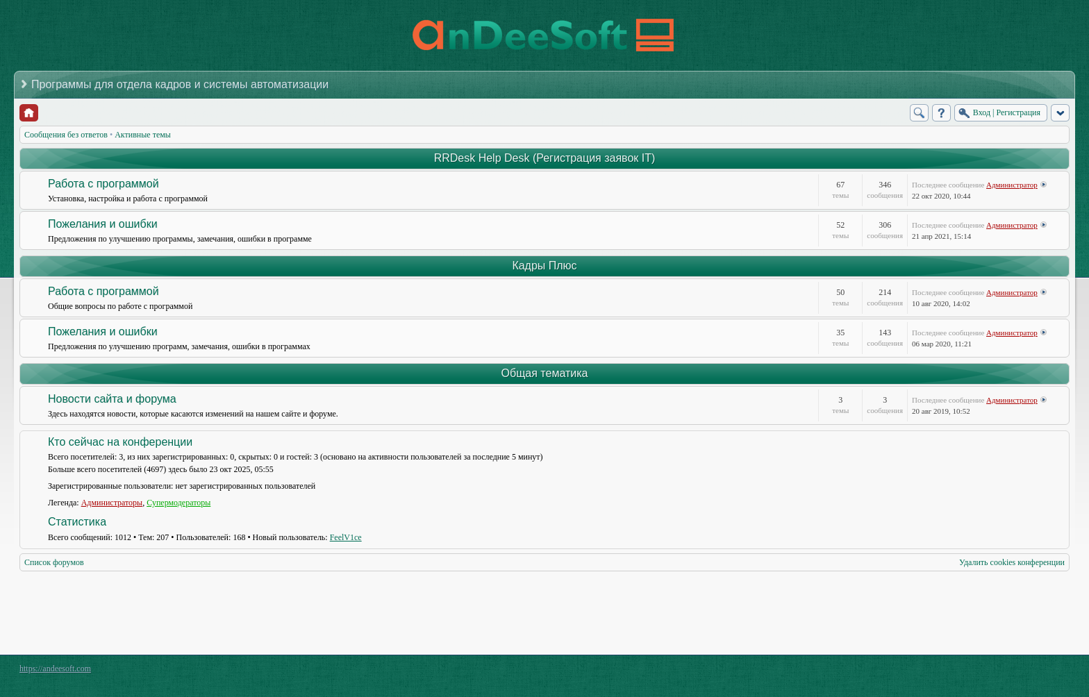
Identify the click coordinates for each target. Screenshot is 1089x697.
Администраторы (112, 502)
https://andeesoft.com (55, 668)
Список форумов (54, 562)
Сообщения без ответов (66, 135)
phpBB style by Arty (1007, 672)
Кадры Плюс (544, 265)
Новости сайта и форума (112, 399)
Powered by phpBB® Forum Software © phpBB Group (1049, 672)
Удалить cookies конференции (1012, 562)
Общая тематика (544, 373)
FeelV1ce (346, 537)
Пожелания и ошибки (103, 224)
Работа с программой (103, 184)
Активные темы (143, 135)
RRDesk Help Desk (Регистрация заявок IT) (545, 158)
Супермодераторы (178, 502)
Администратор (1012, 184)
